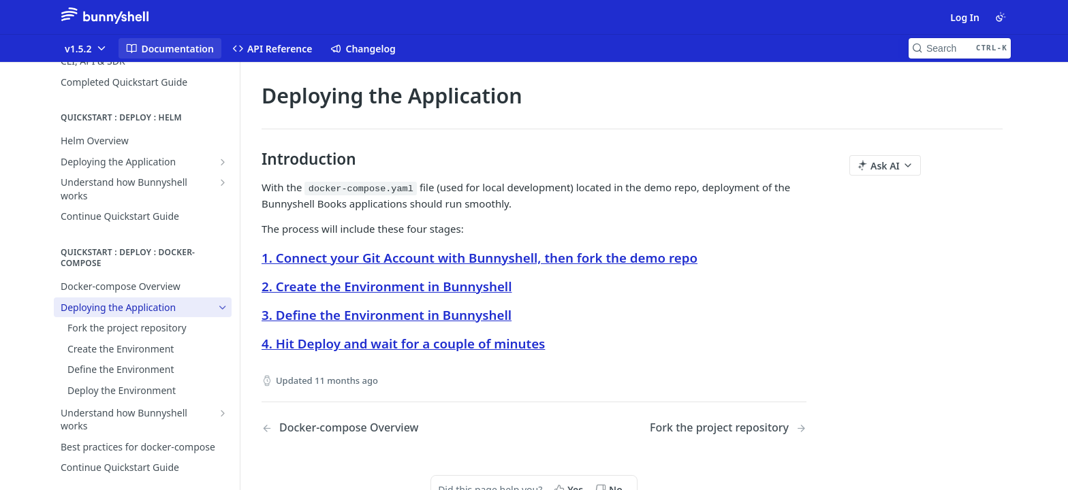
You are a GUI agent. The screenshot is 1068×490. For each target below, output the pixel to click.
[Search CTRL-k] (960, 48)
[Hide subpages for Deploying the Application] (222, 307)
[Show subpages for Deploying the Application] (222, 162)
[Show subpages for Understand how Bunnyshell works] (222, 182)
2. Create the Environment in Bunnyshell (387, 286)
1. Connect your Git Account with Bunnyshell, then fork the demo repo (479, 257)
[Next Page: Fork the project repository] (728, 427)
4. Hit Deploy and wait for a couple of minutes (403, 343)
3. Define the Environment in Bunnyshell (387, 314)
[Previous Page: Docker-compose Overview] (378, 427)
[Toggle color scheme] (1000, 17)
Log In (964, 17)
